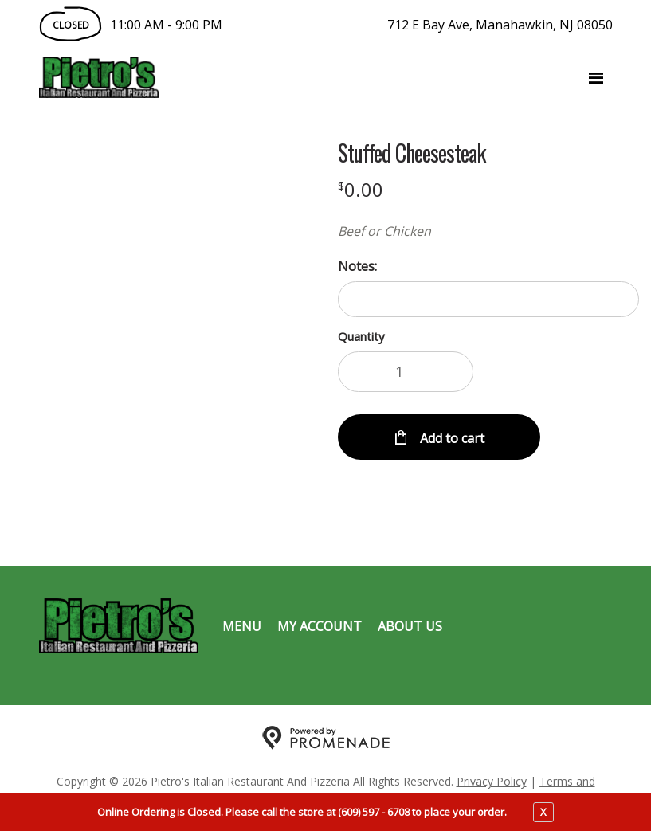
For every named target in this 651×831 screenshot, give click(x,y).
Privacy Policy (492, 781)
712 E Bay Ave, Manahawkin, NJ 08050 (500, 24)
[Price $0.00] (360, 189)
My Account (319, 626)
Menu (241, 626)
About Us (410, 626)
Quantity (361, 336)
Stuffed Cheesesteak (411, 153)
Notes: (357, 266)
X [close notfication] (543, 812)
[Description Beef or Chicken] (489, 231)
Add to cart (450, 438)
